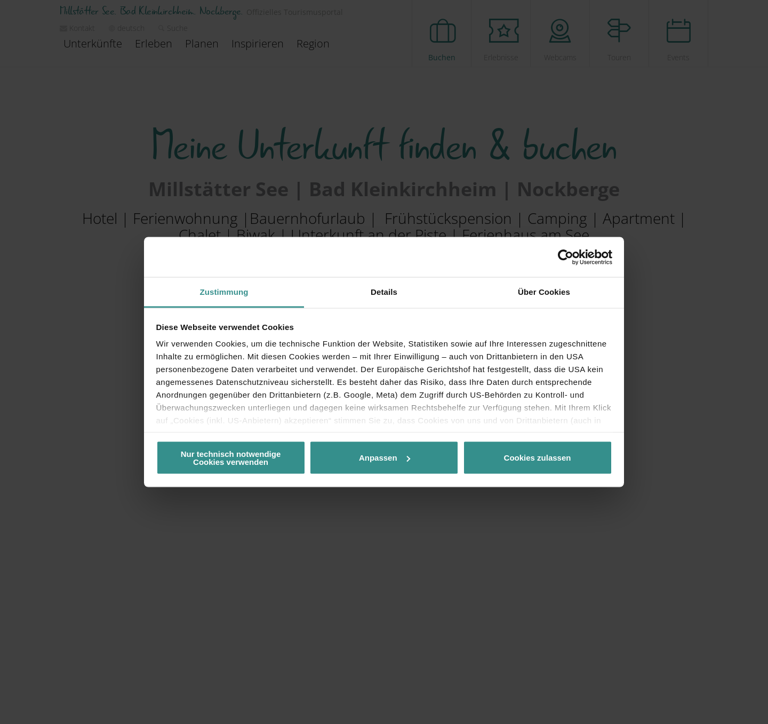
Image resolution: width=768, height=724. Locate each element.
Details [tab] (384, 291)
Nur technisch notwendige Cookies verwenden (231, 457)
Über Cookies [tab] (544, 291)
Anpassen (384, 457)
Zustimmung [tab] (224, 291)
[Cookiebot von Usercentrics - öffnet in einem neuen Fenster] (565, 257)
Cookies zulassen (537, 457)
